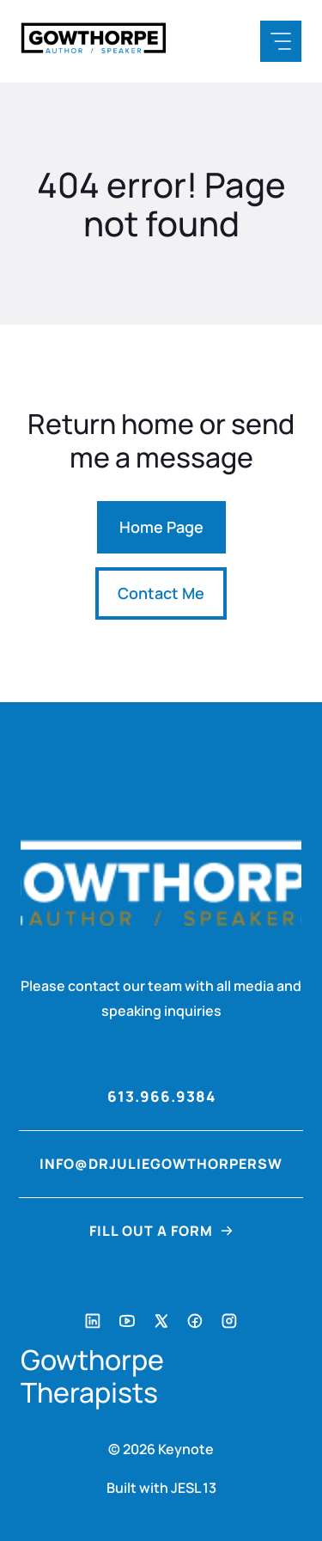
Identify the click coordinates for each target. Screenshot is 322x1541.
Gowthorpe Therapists (92, 1376)
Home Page (161, 527)
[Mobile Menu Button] (280, 41)
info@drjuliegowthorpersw (161, 1163)
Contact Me (161, 593)
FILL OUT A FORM (151, 1230)
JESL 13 (193, 1487)
